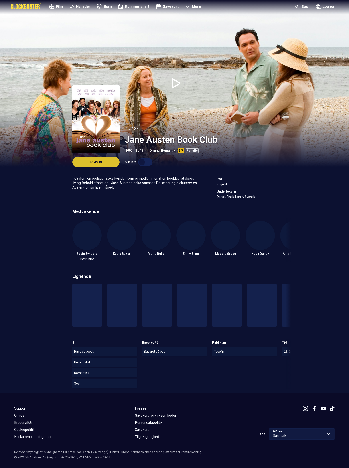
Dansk (221, 197)
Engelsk (222, 184)
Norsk (239, 197)
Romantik (168, 150)
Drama (155, 150)
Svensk (250, 197)
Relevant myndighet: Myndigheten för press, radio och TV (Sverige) (61, 452)
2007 (128, 150)
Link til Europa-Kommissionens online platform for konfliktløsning (155, 452)
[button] (192, 7)
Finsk (230, 197)
